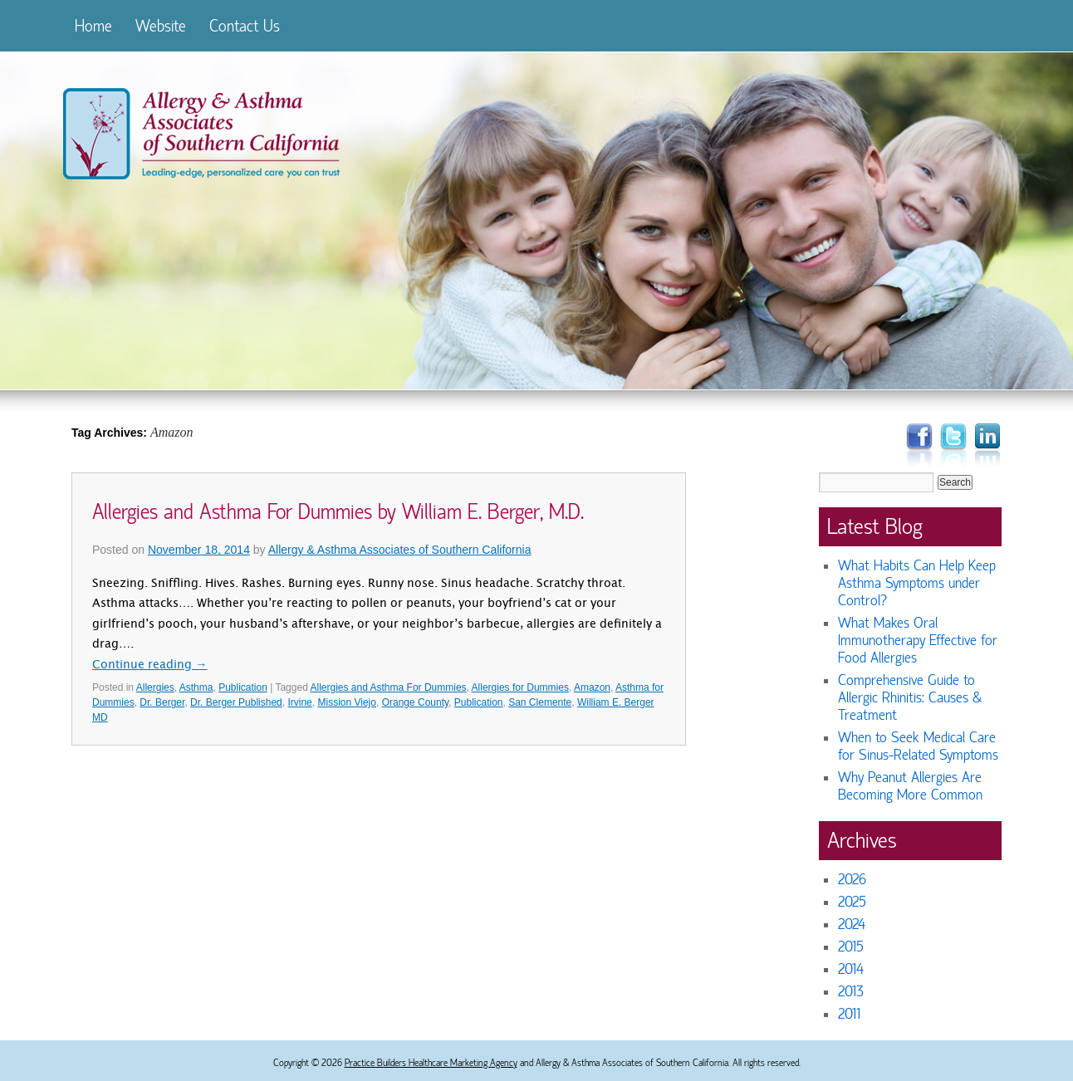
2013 (851, 991)
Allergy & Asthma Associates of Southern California (400, 549)
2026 (852, 879)
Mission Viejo (346, 702)
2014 (851, 969)
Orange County (415, 702)
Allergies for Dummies (520, 687)
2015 (851, 947)
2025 (852, 902)
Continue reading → (149, 665)
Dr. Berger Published (236, 702)
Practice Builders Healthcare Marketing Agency (431, 1063)
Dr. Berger (162, 702)
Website (160, 26)
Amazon (592, 687)
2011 (849, 1014)
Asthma (196, 687)
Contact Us (244, 26)
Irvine (299, 702)
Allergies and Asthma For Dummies (388, 687)
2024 (851, 924)
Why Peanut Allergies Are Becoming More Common (910, 786)
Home (93, 26)
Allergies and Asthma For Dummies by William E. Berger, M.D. (338, 512)
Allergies (155, 687)
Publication (242, 687)
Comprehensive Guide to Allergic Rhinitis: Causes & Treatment (910, 698)
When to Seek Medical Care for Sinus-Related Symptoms (918, 746)
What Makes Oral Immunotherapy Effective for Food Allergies (917, 640)
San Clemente (539, 702)
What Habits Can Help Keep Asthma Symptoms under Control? (917, 583)
